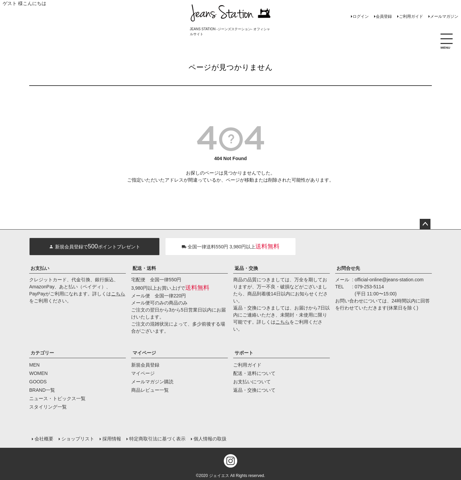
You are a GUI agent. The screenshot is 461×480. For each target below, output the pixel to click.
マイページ (144, 352)
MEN (34, 365)
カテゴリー (42, 352)
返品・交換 (246, 268)
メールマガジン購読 (152, 381)
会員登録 (384, 16)
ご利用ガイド (411, 16)
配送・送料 (144, 268)
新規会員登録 (145, 365)
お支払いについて (252, 381)
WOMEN (38, 373)
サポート (244, 352)
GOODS (38, 381)
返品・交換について (254, 390)
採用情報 (111, 438)
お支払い (40, 268)
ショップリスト (77, 438)
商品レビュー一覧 (150, 390)
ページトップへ (425, 224)
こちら (118, 293)
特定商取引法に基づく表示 (157, 438)
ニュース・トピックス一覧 (57, 398)
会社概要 (44, 438)
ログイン (361, 16)
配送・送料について (254, 373)
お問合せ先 (348, 268)
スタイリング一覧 (48, 407)
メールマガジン (444, 16)
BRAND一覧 (42, 390)
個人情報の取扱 (210, 438)
